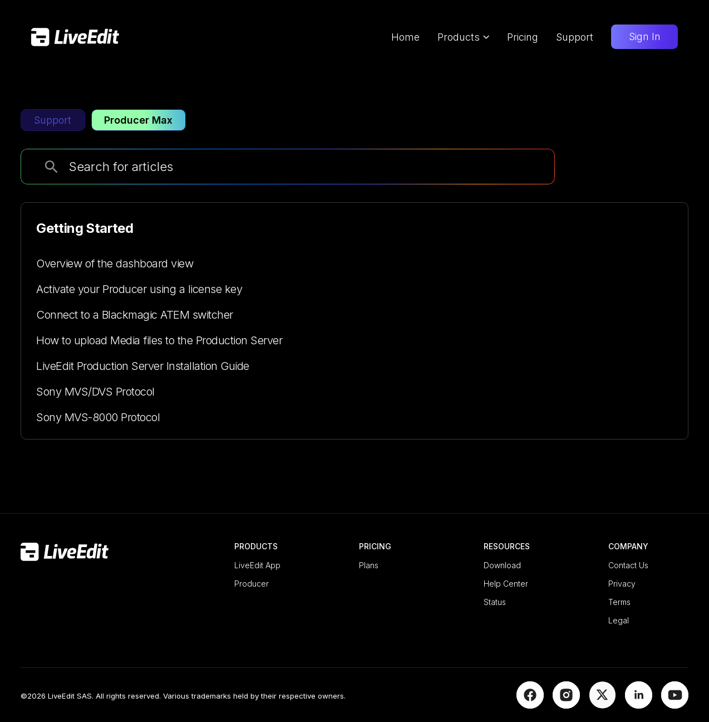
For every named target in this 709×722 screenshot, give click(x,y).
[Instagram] (566, 704)
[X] (602, 704)
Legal (618, 620)
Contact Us (628, 565)
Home (405, 37)
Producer (251, 583)
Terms (619, 602)
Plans (368, 565)
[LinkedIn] (638, 704)
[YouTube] (674, 704)
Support (574, 37)
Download (502, 565)
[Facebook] (530, 704)
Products (463, 37)
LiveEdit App (257, 565)
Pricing (522, 37)
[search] (51, 166)
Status (495, 602)
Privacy (622, 583)
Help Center (506, 583)
